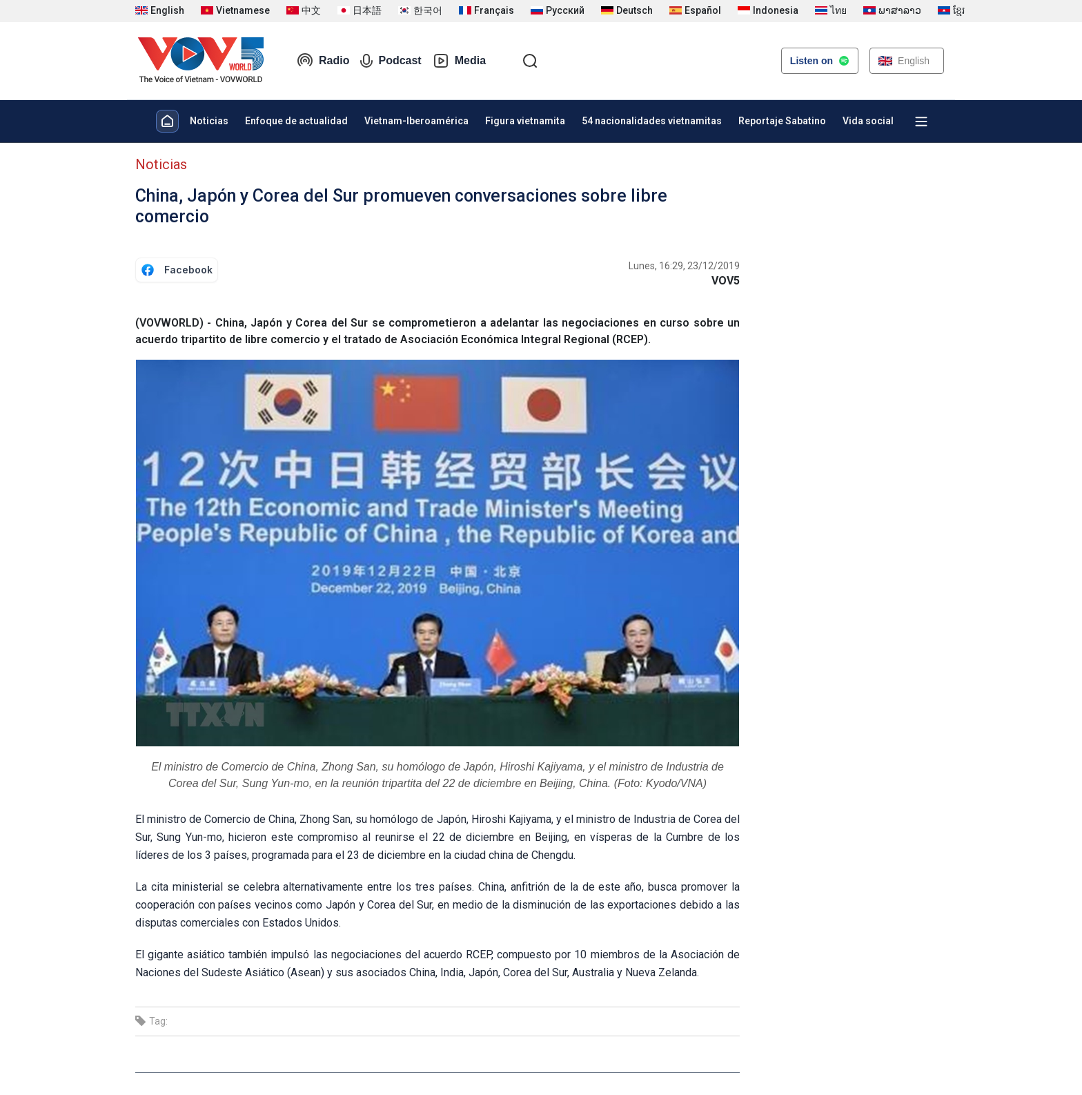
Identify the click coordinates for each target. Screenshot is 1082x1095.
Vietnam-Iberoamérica (416, 120)
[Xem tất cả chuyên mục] (921, 121)
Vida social (868, 120)
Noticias (209, 120)
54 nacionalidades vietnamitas (652, 120)
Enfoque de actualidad (296, 120)
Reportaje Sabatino (782, 120)
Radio (323, 60)
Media (459, 60)
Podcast (390, 61)
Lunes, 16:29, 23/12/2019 (684, 265)
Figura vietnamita (525, 120)
